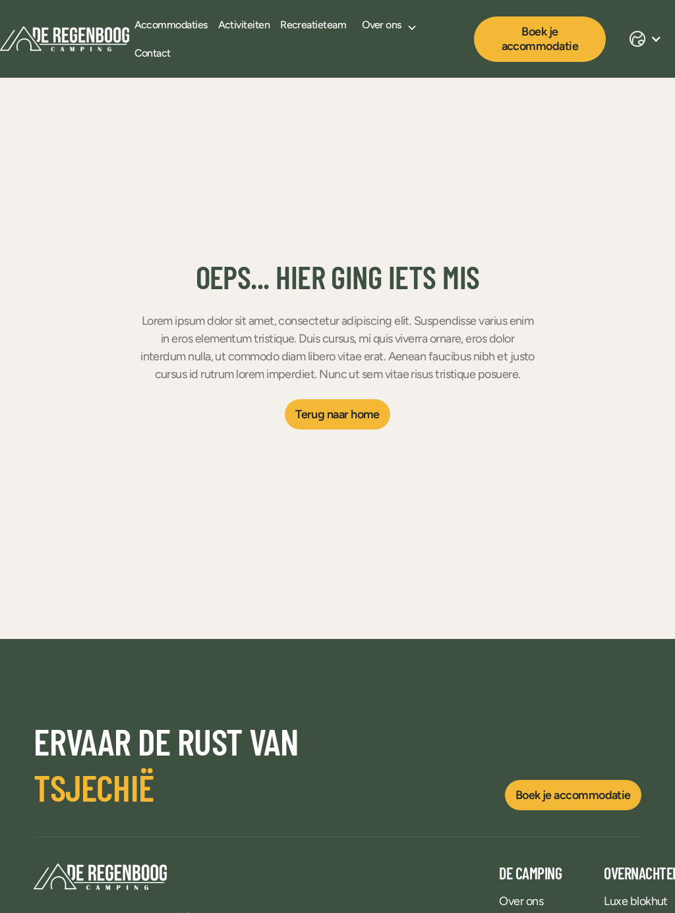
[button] (389, 25)
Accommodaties (171, 24)
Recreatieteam (313, 24)
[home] (64, 39)
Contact (152, 53)
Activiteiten (244, 24)
